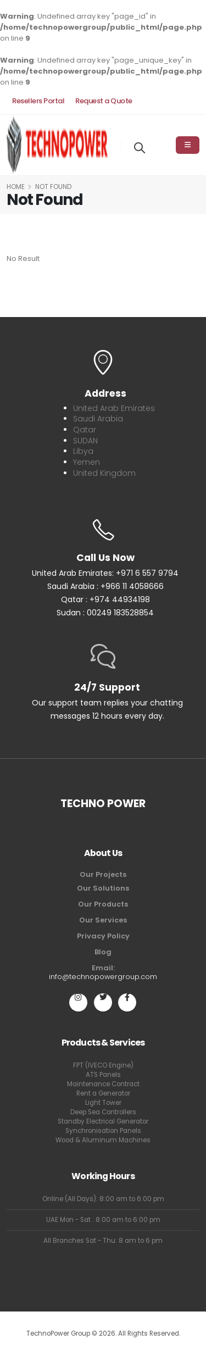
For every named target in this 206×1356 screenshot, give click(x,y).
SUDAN (85, 440)
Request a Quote (103, 101)
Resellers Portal (38, 101)
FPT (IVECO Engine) (103, 1065)
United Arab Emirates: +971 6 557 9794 (105, 573)
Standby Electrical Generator (103, 1121)
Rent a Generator (103, 1093)
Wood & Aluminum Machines (103, 1140)
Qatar (84, 429)
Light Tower (103, 1102)
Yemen (86, 462)
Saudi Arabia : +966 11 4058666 (105, 586)
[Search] (139, 146)
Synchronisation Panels (103, 1130)
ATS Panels (103, 1074)
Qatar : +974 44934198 (105, 599)
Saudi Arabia (98, 418)
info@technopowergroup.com (103, 976)
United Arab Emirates (114, 408)
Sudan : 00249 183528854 (105, 612)
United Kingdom (104, 473)
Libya (83, 451)
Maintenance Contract (103, 1084)
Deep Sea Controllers (103, 1112)
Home (16, 186)
